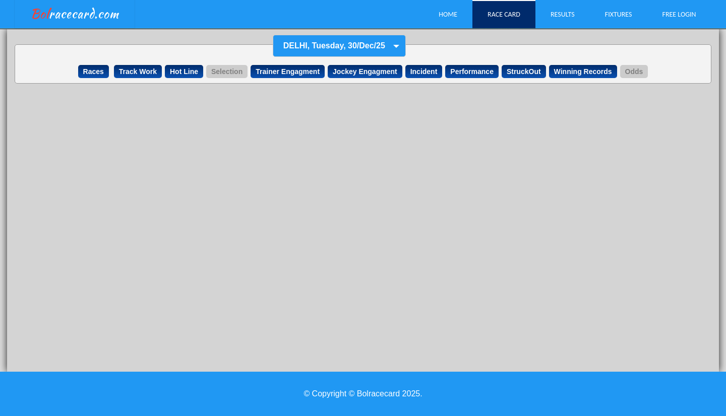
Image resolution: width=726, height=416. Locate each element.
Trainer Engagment (288, 71)
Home (448, 14)
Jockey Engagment (365, 71)
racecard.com (75, 14)
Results (563, 14)
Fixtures (618, 14)
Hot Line (184, 71)
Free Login (679, 14)
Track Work (138, 71)
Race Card (504, 14)
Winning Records (583, 71)
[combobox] (339, 46)
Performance (472, 71)
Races (93, 71)
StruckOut (524, 71)
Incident (424, 71)
